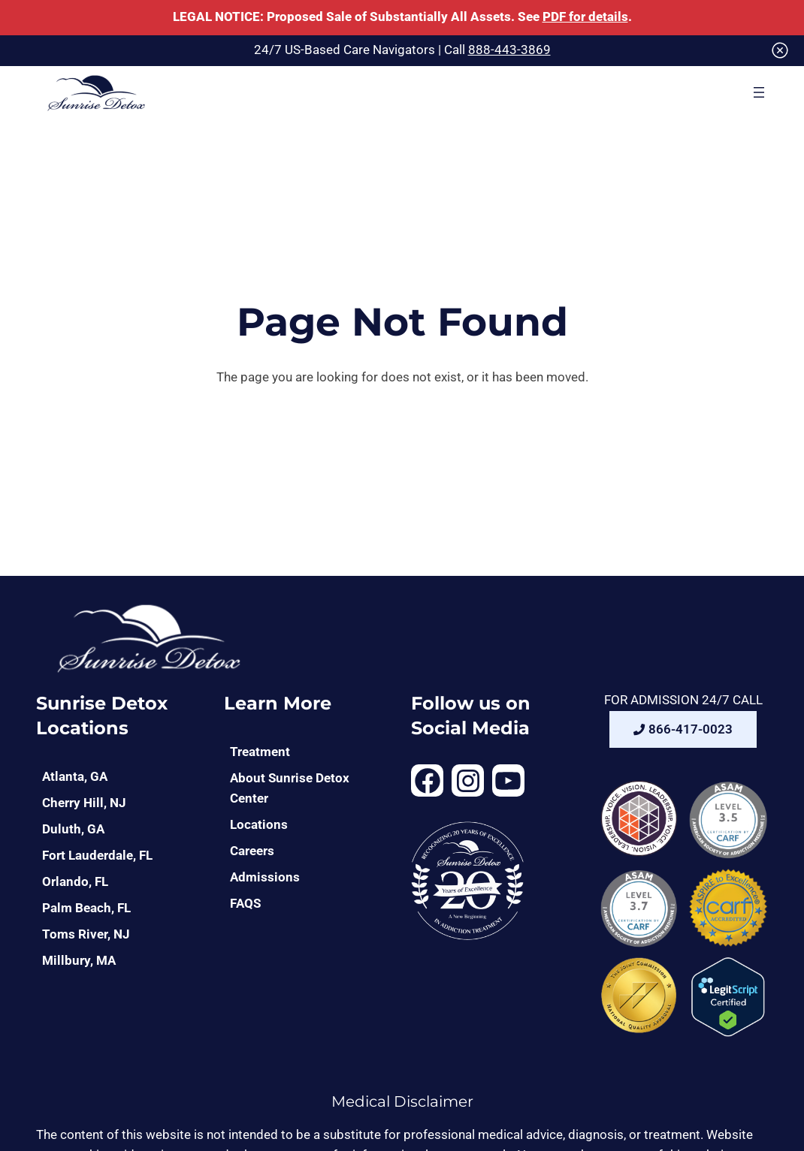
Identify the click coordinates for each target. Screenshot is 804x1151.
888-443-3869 (509, 50)
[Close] (780, 50)
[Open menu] (759, 92)
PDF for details (585, 17)
